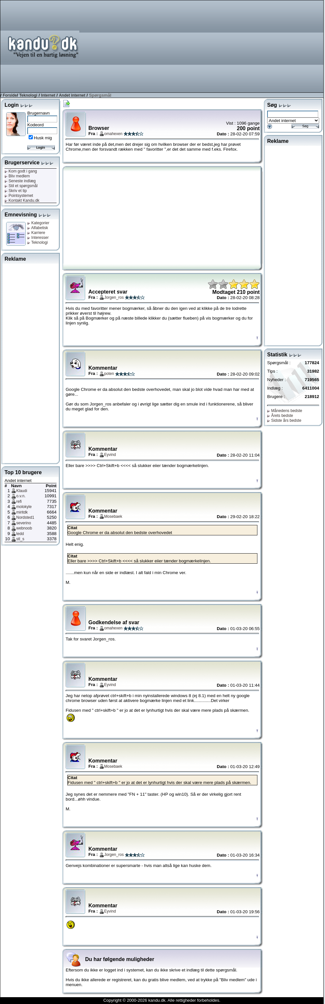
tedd (20, 533)
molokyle (24, 506)
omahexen (113, 133)
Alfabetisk (37, 228)
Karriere (36, 232)
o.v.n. (20, 496)
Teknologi (28, 95)
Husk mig (43, 137)
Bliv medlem (17, 176)
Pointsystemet (19, 195)
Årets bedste (280, 415)
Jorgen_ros (114, 297)
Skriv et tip (16, 190)
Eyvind (110, 454)
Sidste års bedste (284, 420)
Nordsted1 (25, 517)
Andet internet (72, 95)
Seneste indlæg (20, 181)
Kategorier (38, 223)
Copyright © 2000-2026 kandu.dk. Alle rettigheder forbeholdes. (161, 1000)
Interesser (38, 237)
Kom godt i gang (21, 171)
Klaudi (21, 490)
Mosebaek (113, 516)
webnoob (24, 528)
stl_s (20, 539)
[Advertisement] (222, 45)
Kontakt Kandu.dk (22, 200)
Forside (10, 95)
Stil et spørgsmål (21, 186)
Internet (48, 95)
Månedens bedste (284, 410)
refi (19, 501)
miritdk (22, 512)
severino (23, 523)
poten (109, 373)
